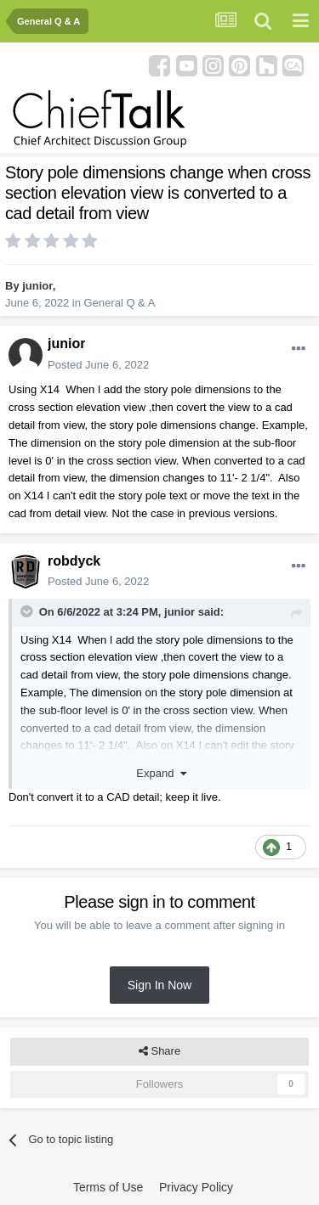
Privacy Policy (196, 1187)
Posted (98, 364)
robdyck (74, 561)
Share (159, 1051)
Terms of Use (108, 1187)
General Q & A (120, 302)
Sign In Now (159, 985)
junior (37, 285)
